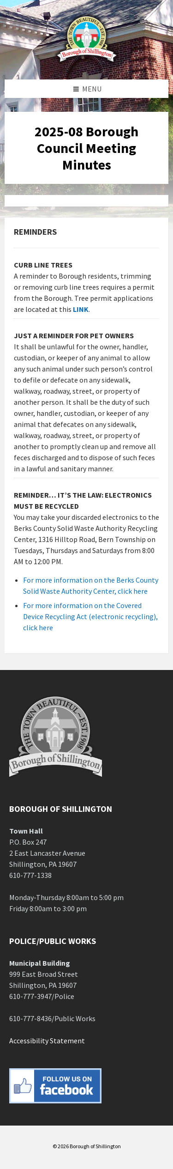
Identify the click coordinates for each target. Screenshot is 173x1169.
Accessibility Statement (47, 1040)
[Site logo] (86, 61)
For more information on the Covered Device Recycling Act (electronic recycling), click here (90, 616)
